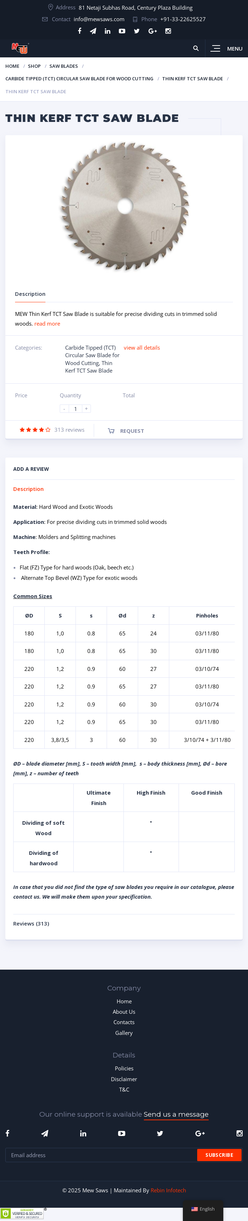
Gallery (124, 1032)
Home (12, 66)
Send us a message (176, 1114)
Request (132, 430)
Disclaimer (124, 1079)
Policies (124, 1068)
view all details (142, 347)
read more (47, 323)
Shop (34, 66)
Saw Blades (63, 66)
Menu (235, 48)
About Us (124, 1011)
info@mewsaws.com (99, 19)
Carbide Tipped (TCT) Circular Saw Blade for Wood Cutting (79, 78)
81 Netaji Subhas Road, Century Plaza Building (136, 7)
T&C (124, 1089)
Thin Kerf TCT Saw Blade (192, 78)
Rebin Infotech (168, 1190)
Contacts (124, 1022)
